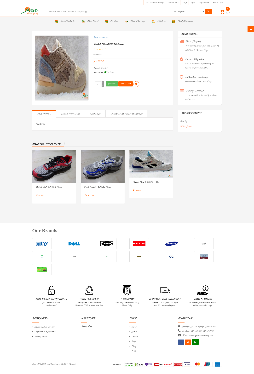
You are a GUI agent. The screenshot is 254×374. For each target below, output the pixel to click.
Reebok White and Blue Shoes (97, 187)
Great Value (203, 299)
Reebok (104, 68)
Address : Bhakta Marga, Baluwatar (198, 326)
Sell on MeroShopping (155, 2)
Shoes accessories (100, 37)
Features (44, 114)
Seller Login (218, 2)
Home (134, 327)
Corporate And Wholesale (45, 331)
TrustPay (127, 299)
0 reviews (97, 54)
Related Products (46, 144)
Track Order (173, 2)
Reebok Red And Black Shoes (48, 187)
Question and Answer (126, 114)
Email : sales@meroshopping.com (198, 335)
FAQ (134, 351)
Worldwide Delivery (165, 299)
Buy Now (112, 83)
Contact (135, 336)
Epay (134, 346)
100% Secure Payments (51, 299)
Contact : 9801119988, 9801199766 (198, 331)
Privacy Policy (40, 336)
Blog (134, 341)
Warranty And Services (44, 327)
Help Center (89, 299)
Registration (204, 2)
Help (185, 2)
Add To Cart (125, 83)
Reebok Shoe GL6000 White (146, 182)
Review (95, 114)
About (134, 331)
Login (193, 2)
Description (70, 114)
